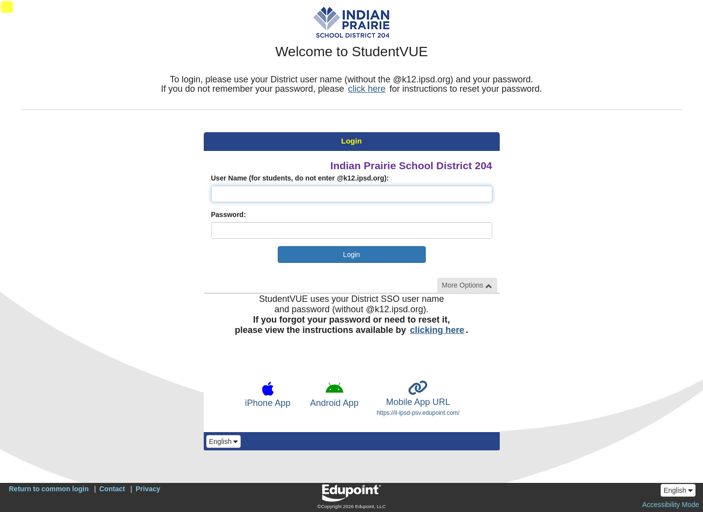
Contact (112, 489)
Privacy (148, 489)
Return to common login (49, 489)
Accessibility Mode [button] (670, 505)
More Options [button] (467, 285)
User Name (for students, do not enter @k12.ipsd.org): (300, 178)
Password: (228, 215)
